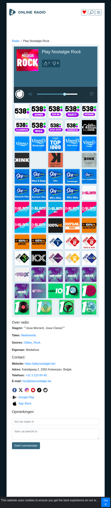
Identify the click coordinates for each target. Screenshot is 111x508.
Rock (37, 342)
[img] (98, 12)
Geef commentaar (26, 445)
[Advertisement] (55, 27)
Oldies (28, 342)
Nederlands (28, 335)
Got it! (106, 502)
